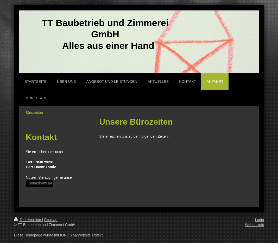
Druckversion (28, 220)
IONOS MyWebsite (75, 235)
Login (259, 220)
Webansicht (254, 225)
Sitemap (50, 220)
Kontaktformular (39, 183)
